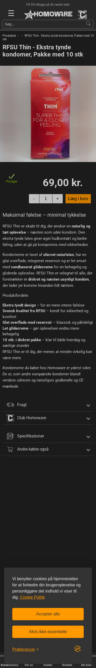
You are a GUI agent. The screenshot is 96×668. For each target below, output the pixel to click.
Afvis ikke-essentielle (48, 631)
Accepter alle (48, 614)
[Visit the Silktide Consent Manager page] (77, 649)
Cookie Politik (32, 597)
